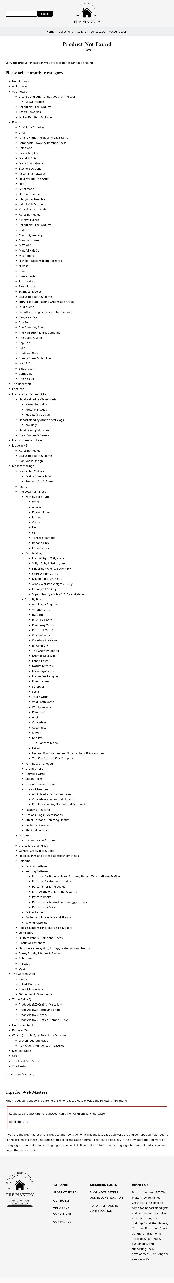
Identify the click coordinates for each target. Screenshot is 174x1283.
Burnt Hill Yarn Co (43, 630)
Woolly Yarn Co (42, 707)
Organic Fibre (34, 768)
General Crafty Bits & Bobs (36, 851)
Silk (34, 533)
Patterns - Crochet (37, 825)
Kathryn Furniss (29, 220)
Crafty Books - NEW (38, 476)
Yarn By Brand (34, 599)
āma (22, 132)
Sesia (35, 691)
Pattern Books (41, 897)
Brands (16, 122)
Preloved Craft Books (39, 481)
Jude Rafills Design (31, 204)
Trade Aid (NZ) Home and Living (40, 1010)
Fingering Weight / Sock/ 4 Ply (51, 568)
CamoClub (25, 373)
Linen (35, 527)
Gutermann (26, 189)
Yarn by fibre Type (37, 497)
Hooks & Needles (36, 789)
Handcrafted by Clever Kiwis (37, 399)
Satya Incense (34, 102)
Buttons (24, 835)
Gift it (16, 1056)
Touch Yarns (40, 697)
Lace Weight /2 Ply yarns (48, 558)
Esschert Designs (30, 168)
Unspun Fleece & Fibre (40, 784)
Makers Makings (23, 466)
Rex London (26, 281)
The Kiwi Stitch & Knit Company (39, 332)
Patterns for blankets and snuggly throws (59, 902)
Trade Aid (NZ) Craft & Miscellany (41, 1004)
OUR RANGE (61, 1200)
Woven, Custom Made (33, 1040)
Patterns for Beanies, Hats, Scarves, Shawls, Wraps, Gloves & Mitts (76, 876)
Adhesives (25, 958)
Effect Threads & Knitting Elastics (47, 820)
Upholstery (26, 933)
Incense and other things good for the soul (47, 96)
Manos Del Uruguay (45, 676)
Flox (21, 184)
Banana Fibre (41, 543)
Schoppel (38, 686)
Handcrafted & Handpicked (30, 394)
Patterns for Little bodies (48, 886)
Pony (22, 271)
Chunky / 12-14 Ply (44, 589)
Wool (35, 502)
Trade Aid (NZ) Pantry (33, 1015)
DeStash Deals (21, 1051)
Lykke (36, 748)
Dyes (22, 968)
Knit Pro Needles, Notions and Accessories (60, 804)
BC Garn (37, 615)
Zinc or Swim (27, 368)
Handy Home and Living (28, 440)
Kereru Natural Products (35, 107)
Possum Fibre (41, 512)
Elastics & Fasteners (32, 943)
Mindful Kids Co (29, 250)
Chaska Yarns (41, 635)
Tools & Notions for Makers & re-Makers (45, 928)
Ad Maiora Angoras (45, 604)
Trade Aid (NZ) (28, 353)
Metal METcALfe (36, 409)
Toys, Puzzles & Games (34, 435)
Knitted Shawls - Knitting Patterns (54, 892)
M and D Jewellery (31, 235)
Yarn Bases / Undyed (39, 763)
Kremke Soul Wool (44, 656)
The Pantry (19, 1066)
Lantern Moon (48, 743)
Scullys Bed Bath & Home (35, 117)
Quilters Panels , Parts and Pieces (41, 938)
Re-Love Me (20, 1030)
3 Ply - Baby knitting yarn (48, 563)
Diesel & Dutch (28, 158)
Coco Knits (39, 727)
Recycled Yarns (35, 774)
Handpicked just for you (34, 430)
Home (50, 31)
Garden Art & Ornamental (36, 994)
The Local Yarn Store (32, 491)
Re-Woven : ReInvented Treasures (41, 1045)
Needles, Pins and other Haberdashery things (49, 856)
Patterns (24, 861)
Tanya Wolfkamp (30, 317)
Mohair (37, 517)
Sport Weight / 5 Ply (45, 574)
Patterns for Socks (44, 907)
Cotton (36, 522)
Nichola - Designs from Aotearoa (40, 261)
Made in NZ (19, 445)
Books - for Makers (31, 471)
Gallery (81, 31)
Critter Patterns (36, 912)
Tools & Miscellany (31, 989)
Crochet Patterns (36, 866)
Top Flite (24, 343)
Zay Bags (31, 425)
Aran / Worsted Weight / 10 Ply (52, 584)
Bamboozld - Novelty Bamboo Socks (42, 143)
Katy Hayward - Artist (33, 209)
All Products (20, 86)
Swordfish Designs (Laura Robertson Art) (45, 312)
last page (104, 1134)
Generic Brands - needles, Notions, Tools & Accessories (68, 753)
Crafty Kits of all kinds (33, 845)
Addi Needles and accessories (51, 794)
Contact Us (97, 31)
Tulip (22, 348)
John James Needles (32, 199)
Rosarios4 (38, 712)
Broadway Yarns (43, 625)
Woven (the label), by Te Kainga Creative (39, 1035)
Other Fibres (40, 548)
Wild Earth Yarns (43, 702)
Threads (24, 963)
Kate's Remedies (30, 112)
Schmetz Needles (30, 291)
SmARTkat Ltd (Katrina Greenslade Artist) (46, 302)
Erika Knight (40, 645)
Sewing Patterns (36, 922)
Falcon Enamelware (32, 173)
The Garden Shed (23, 974)
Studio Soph (26, 307)
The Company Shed (32, 327)
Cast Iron (18, 389)
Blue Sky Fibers (42, 620)
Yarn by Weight (35, 553)
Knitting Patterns (36, 871)
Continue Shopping (21, 1074)
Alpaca (36, 507)
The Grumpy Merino (45, 651)
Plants (23, 979)
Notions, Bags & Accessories (44, 815)
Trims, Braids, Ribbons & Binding (40, 953)
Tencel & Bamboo (43, 538)
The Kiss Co (26, 379)
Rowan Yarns (40, 681)
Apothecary (19, 91)
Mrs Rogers (26, 256)
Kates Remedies (29, 214)
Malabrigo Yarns (43, 671)
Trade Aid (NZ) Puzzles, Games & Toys (43, 1020)
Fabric (23, 486)
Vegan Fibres (33, 779)
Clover (36, 733)
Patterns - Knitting (37, 810)
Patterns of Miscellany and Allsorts (48, 917)
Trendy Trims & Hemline (35, 358)
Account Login (118, 31)
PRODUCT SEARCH (65, 1192)
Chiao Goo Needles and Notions (53, 799)
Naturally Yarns (42, 666)
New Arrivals (20, 81)
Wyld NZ (24, 363)
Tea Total (25, 322)
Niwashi (24, 266)
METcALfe (25, 245)
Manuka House (29, 240)
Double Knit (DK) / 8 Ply (47, 579)
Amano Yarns (41, 609)
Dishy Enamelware (31, 163)
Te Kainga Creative (31, 127)
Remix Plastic (27, 276)
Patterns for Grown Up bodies (52, 881)
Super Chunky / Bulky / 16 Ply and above (58, 594)
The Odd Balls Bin (37, 830)
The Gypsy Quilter (30, 338)
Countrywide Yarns (44, 640)
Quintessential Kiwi (24, 1025)
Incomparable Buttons (40, 840)
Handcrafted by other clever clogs (41, 420)
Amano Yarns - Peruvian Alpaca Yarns (43, 138)
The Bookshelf (21, 384)
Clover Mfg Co (28, 153)
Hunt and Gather (30, 194)
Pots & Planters (29, 984)
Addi (35, 717)
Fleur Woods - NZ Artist (34, 179)
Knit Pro (24, 230)
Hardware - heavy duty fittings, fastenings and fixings (54, 948)
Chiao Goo (25, 148)
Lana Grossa (40, 661)
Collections (66, 31)
